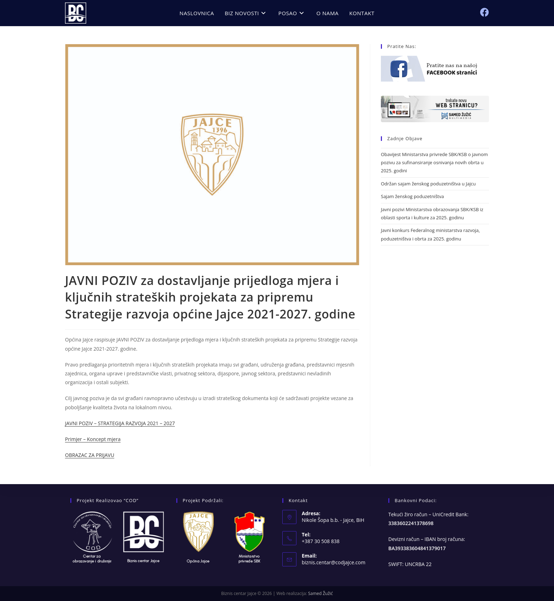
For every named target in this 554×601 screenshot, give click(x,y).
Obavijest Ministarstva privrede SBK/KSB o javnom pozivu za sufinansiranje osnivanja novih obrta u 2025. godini (434, 162)
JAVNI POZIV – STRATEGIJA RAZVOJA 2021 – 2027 (120, 423)
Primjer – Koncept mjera (92, 439)
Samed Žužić (320, 593)
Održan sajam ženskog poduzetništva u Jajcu (428, 183)
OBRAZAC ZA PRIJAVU (89, 455)
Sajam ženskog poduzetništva (412, 196)
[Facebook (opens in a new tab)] (484, 12)
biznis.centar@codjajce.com (333, 562)
